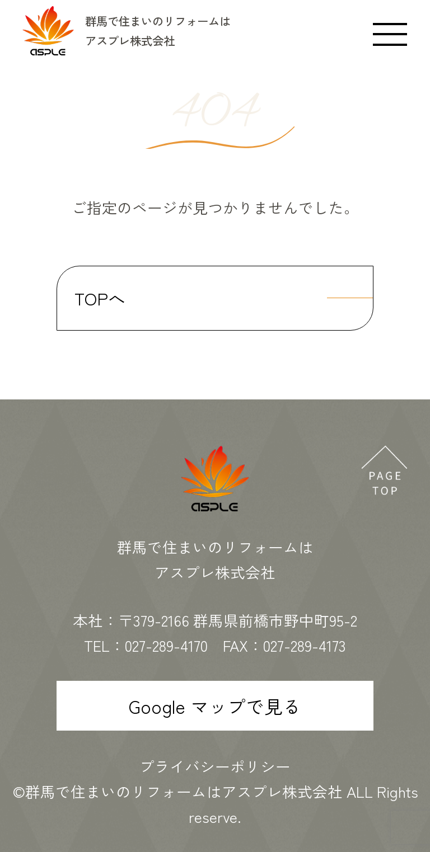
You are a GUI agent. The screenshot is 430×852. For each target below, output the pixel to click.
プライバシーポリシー (215, 766)
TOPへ (99, 297)
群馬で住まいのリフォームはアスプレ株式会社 (184, 791)
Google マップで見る (214, 706)
